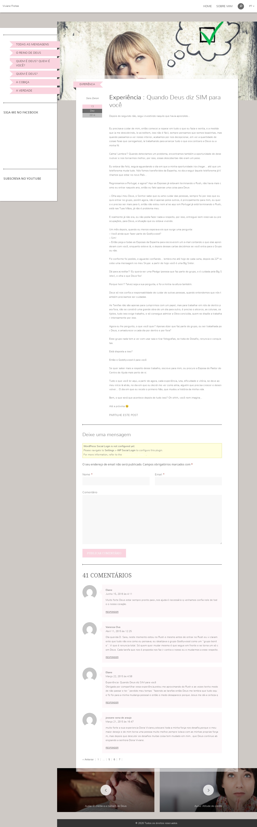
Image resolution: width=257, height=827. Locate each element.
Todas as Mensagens (32, 44)
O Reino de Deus (28, 52)
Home (207, 6)
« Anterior (88, 759)
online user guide (134, 454)
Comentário (89, 492)
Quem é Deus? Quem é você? (33, 63)
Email (158, 474)
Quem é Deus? (27, 73)
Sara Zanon (92, 98)
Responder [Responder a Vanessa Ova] (112, 657)
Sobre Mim (224, 6)
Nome (86, 474)
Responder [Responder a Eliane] (112, 612)
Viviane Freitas (11, 6)
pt (251, 6)
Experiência (87, 84)
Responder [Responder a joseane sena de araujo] (112, 748)
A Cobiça (22, 82)
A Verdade (24, 90)
